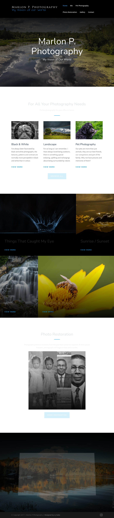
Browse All (57, 176)
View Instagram (61, 486)
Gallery (82, 12)
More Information (57, 415)
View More (17, 167)
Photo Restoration (70, 12)
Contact (91, 12)
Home (65, 6)
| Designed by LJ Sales (51, 515)
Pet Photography (82, 6)
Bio (71, 6)
